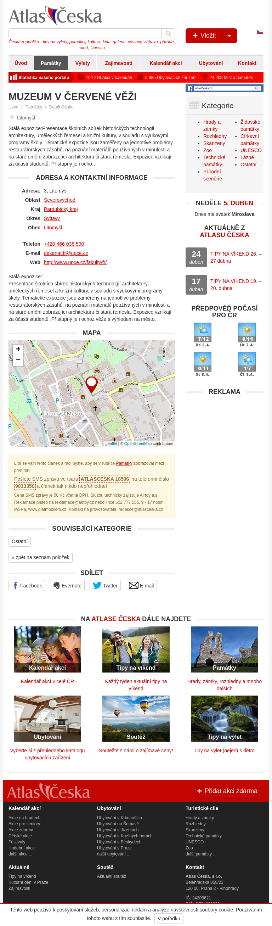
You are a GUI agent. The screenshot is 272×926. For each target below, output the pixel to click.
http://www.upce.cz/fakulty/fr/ (75, 262)
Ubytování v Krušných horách (125, 835)
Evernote (67, 585)
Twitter (105, 585)
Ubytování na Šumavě (118, 823)
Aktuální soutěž (111, 876)
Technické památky (204, 835)
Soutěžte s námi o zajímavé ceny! (136, 750)
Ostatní (20, 541)
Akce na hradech (24, 817)
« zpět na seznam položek (40, 557)
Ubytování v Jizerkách (117, 829)
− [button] (18, 360)
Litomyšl (53, 227)
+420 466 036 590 (64, 244)
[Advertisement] (224, 443)
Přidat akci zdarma (226, 790)
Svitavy (52, 218)
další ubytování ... (113, 854)
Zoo (207, 150)
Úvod (21, 63)
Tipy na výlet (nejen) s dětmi (225, 750)
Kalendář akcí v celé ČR (47, 681)
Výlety (82, 63)
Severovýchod (59, 200)
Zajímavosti (118, 63)
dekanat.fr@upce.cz (66, 253)
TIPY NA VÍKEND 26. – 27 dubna (235, 257)
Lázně (247, 157)
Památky (51, 63)
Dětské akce (20, 835)
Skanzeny (214, 143)
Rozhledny (215, 136)
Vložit (214, 36)
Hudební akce (21, 848)
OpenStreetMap (138, 443)
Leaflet (111, 443)
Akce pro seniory (24, 823)
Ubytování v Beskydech (119, 841)
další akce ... (20, 854)
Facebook (27, 585)
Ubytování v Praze (114, 848)
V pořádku (169, 918)
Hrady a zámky (200, 817)
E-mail (141, 585)
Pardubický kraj (61, 209)
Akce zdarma (20, 829)
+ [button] (18, 350)
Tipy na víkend (22, 876)
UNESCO (251, 150)
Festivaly (16, 841)
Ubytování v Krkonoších (119, 817)
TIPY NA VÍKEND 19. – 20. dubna (235, 284)
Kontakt (247, 63)
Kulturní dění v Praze (28, 882)
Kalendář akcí (166, 63)
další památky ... (201, 854)
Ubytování (211, 63)
